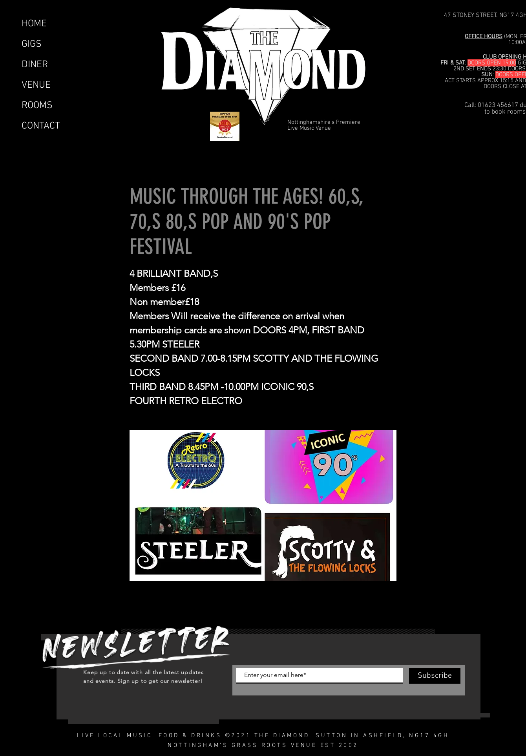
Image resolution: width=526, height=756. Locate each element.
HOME (34, 24)
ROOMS (37, 106)
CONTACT (41, 126)
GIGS (32, 44)
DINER (35, 65)
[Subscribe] (434, 676)
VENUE (36, 85)
